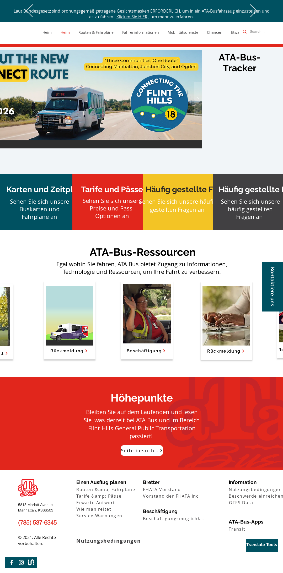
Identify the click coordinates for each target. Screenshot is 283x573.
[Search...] (259, 31)
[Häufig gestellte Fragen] (190, 189)
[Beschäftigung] (146, 351)
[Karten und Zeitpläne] (47, 189)
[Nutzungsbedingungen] (117, 540)
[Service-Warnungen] (108, 515)
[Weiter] (253, 11)
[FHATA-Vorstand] (175, 489)
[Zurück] (29, 11)
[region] (262, 545)
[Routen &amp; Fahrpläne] (108, 489)
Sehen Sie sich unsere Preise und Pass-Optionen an (112, 208)
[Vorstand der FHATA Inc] (175, 496)
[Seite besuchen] (142, 450)
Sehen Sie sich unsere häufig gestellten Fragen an (178, 205)
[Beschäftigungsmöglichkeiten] (175, 518)
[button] (272, 286)
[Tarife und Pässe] (112, 189)
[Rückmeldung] (226, 351)
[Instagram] (21, 562)
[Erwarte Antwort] (108, 502)
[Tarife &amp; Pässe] (108, 496)
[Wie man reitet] (108, 509)
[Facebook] (11, 562)
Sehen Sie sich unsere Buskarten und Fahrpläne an (39, 209)
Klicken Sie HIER (131, 17)
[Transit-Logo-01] (31, 562)
